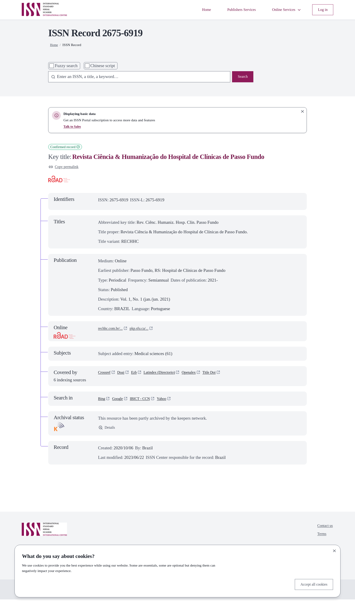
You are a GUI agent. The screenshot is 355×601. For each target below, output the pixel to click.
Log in (322, 9)
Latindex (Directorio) (166, 374)
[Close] (334, 549)
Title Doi (223, 374)
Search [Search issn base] (242, 77)
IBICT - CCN (145, 399)
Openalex (200, 374)
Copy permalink (66, 167)
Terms (319, 537)
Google (119, 399)
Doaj (124, 374)
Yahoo (169, 399)
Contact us (323, 528)
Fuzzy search (66, 65)
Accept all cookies (311, 583)
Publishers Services (233, 9)
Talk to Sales (72, 126)
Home (194, 9)
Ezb (138, 374)
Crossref (105, 374)
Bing (102, 399)
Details (107, 429)
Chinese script (102, 65)
